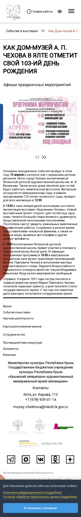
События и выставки (22, 31)
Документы (11, 348)
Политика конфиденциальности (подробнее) (32, 492)
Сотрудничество (14, 334)
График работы (40, 11)
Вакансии (9, 354)
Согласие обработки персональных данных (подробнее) (40, 496)
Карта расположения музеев (22, 326)
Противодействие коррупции (22, 342)
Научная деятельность (18, 318)
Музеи (7, 306)
